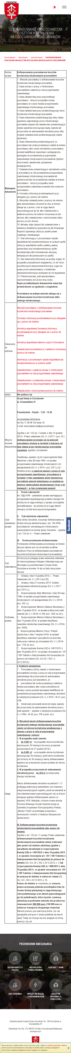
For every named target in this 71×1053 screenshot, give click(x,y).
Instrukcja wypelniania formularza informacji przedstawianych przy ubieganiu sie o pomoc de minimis (39, 332)
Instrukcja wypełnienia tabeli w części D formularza (40, 342)
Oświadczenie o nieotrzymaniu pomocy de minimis (40, 390)
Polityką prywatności (54, 1045)
